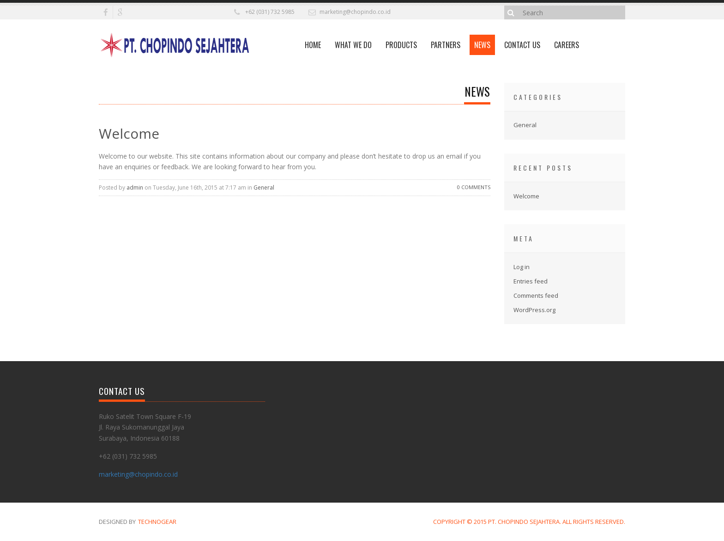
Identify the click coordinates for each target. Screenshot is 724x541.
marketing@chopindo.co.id (355, 12)
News (482, 44)
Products (401, 44)
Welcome (129, 133)
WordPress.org (534, 310)
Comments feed (535, 295)
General (263, 187)
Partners (445, 44)
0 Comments (473, 187)
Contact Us (522, 44)
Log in (521, 267)
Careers (566, 44)
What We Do (353, 44)
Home (313, 44)
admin (135, 187)
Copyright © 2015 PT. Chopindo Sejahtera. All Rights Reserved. (529, 521)
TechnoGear (157, 521)
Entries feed (530, 281)
